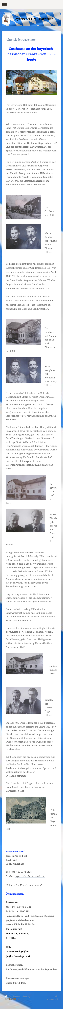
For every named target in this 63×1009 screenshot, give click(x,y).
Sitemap (26, 996)
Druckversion (13, 996)
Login (55, 996)
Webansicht (52, 998)
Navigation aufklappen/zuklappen (31, 4)
